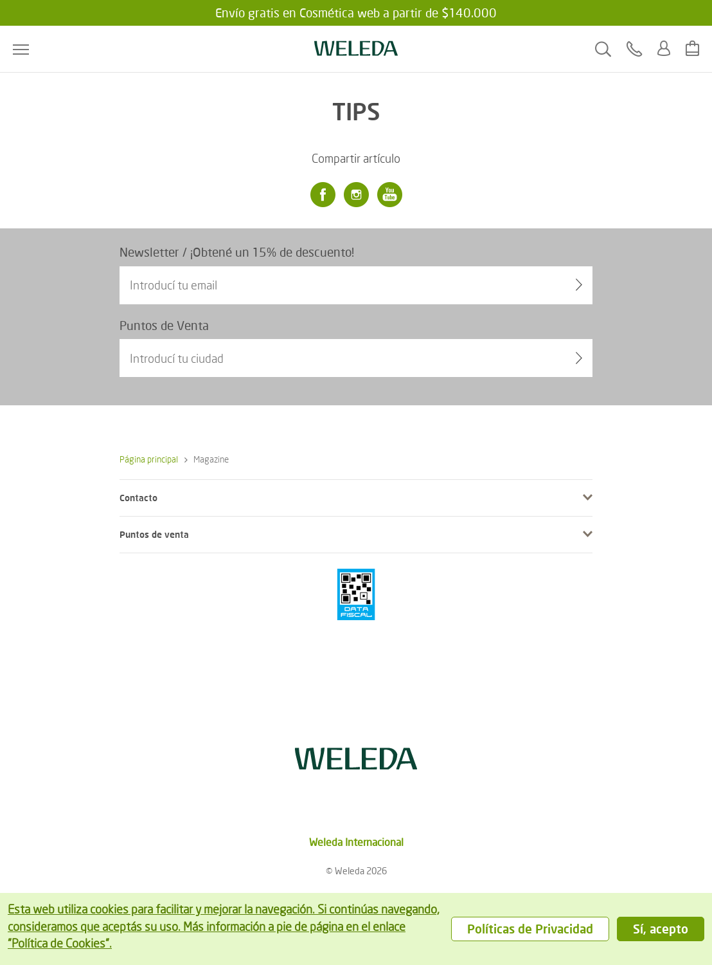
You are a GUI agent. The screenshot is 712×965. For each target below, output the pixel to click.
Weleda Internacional (356, 842)
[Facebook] (322, 195)
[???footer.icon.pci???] (356, 594)
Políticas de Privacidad (530, 928)
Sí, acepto (660, 928)
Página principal (149, 459)
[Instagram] (356, 195)
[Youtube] (389, 195)
